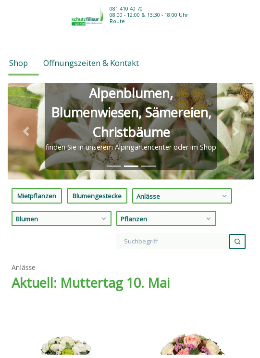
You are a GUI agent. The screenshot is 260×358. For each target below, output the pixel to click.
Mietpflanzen (36, 97)
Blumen (62, 120)
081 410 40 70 (126, 8)
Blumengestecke (97, 97)
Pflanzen (167, 120)
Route (117, 21)
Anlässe (182, 97)
